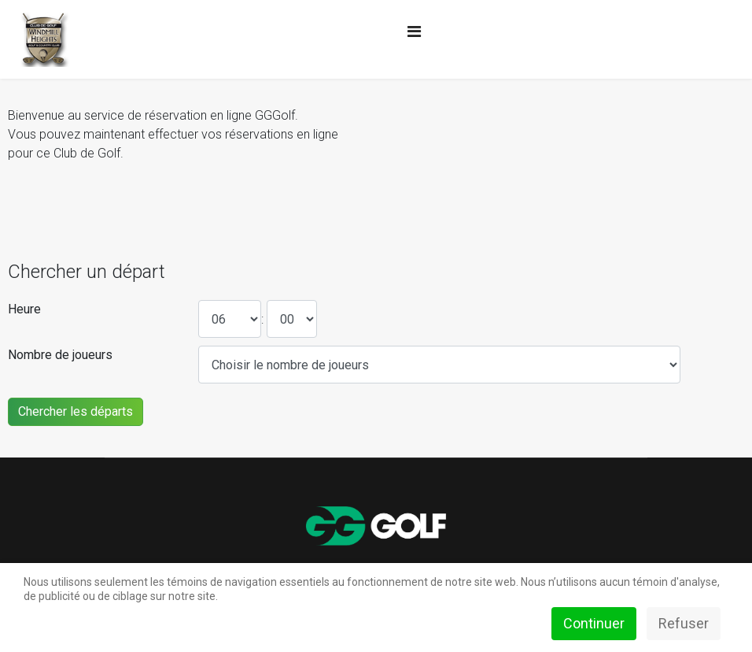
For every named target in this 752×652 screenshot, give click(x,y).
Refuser (683, 623)
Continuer (594, 623)
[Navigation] (414, 31)
